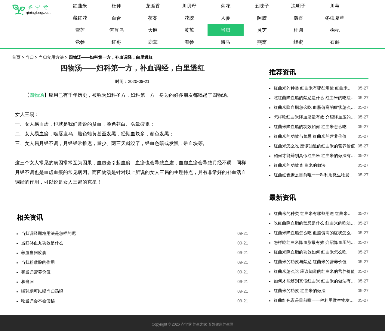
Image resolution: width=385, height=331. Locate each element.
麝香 (298, 17)
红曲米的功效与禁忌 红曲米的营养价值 (310, 136)
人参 (225, 17)
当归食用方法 (51, 57)
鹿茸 (153, 42)
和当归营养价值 (36, 272)
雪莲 (80, 30)
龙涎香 (153, 5)
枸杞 (335, 30)
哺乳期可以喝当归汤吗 (42, 291)
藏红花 (80, 17)
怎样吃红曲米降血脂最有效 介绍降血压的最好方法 (314, 117)
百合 (116, 17)
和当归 (27, 281)
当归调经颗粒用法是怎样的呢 (48, 233)
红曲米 (80, 5)
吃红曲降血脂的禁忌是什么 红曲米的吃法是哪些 (314, 97)
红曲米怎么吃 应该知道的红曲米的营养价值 (314, 145)
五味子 (262, 5)
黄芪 (189, 30)
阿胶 (262, 17)
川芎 (335, 5)
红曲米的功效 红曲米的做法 (299, 165)
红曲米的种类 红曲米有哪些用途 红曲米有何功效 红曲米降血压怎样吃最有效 (314, 88)
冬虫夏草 (334, 17)
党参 (80, 42)
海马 (225, 42)
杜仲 (116, 5)
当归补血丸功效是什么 (42, 243)
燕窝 (262, 42)
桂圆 (298, 30)
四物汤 (36, 95)
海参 (189, 42)
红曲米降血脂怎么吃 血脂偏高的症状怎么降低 (314, 107)
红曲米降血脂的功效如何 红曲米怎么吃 (310, 126)
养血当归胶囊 (33, 252)
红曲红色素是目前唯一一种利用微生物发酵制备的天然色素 (314, 174)
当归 (225, 30)
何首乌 (116, 30)
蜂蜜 (298, 42)
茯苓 (153, 17)
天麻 (153, 30)
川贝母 (189, 5)
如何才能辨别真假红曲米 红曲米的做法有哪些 (314, 155)
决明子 (298, 5)
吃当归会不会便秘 (38, 300)
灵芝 (262, 30)
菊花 (225, 5)
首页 (16, 57)
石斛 (335, 42)
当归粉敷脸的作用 (38, 262)
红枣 (116, 42)
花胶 (189, 17)
